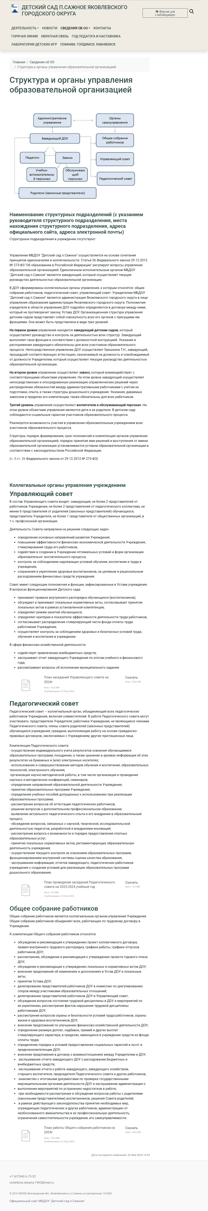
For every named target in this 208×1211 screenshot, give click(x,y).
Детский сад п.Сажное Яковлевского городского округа (74, 10)
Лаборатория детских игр (34, 44)
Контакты (102, 28)
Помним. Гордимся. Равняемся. (88, 44)
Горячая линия (24, 36)
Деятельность (23, 28)
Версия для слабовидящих (165, 13)
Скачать (131, 677)
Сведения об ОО (74, 28)
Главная (19, 62)
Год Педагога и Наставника (96, 36)
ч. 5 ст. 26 (18, 459)
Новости (49, 28)
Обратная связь (54, 36)
